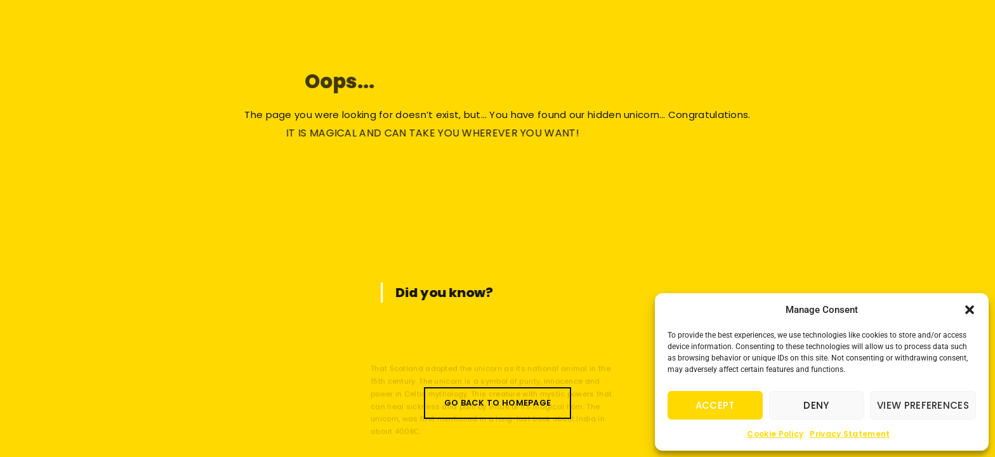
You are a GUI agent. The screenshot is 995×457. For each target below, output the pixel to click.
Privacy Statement (850, 433)
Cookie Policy (775, 433)
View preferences (923, 405)
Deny (816, 405)
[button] (969, 309)
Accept (715, 405)
